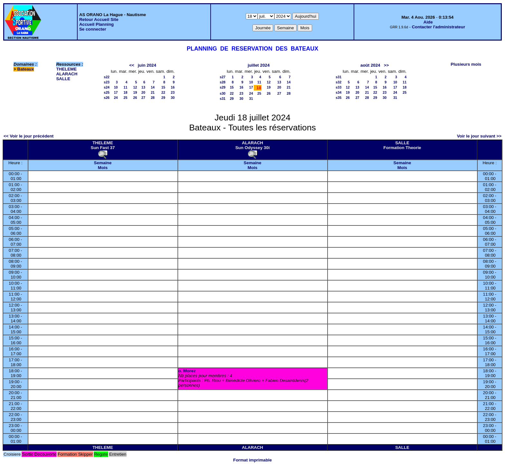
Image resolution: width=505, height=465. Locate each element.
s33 (338, 87)
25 (126, 98)
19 (135, 92)
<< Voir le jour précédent (28, 136)
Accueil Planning (96, 24)
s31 (222, 98)
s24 (107, 87)
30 (173, 98)
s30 (222, 93)
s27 (222, 77)
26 (135, 98)
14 (153, 87)
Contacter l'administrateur (438, 26)
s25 (107, 92)
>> (386, 65)
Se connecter (92, 29)
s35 (338, 98)
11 (126, 87)
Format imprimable (252, 460)
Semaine (103, 162)
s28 (222, 82)
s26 (107, 98)
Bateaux (25, 69)
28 (153, 98)
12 (135, 87)
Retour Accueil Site (99, 19)
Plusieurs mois (466, 64)
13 (143, 87)
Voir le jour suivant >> (479, 136)
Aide (428, 22)
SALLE (63, 78)
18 (126, 92)
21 (153, 92)
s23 (107, 82)
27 (143, 98)
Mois (103, 167)
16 (173, 87)
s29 (222, 87)
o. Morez (187, 370)
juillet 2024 (259, 65)
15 (163, 87)
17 (116, 92)
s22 (107, 77)
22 (163, 92)
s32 (338, 82)
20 (143, 92)
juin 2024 (147, 65)
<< (131, 65)
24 (116, 98)
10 (116, 87)
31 (251, 98)
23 (173, 92)
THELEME (66, 69)
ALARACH (66, 73)
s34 (338, 92)
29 (163, 98)
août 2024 (370, 65)
